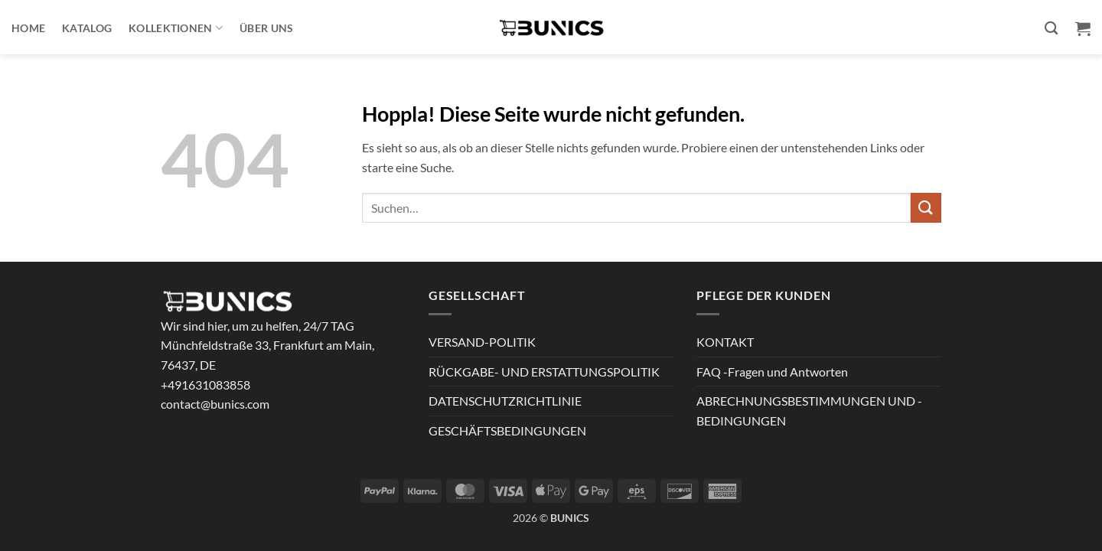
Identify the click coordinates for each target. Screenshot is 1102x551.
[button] (1083, 28)
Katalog (87, 27)
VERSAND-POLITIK (482, 341)
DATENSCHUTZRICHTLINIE (505, 400)
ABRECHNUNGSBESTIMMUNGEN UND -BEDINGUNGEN (809, 410)
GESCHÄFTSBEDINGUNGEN (507, 430)
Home (28, 27)
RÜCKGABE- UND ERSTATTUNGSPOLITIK (544, 371)
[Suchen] (1051, 28)
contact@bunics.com (215, 403)
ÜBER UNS (266, 27)
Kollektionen (176, 28)
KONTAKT (725, 341)
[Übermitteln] (926, 208)
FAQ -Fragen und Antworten (772, 371)
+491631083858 (205, 384)
